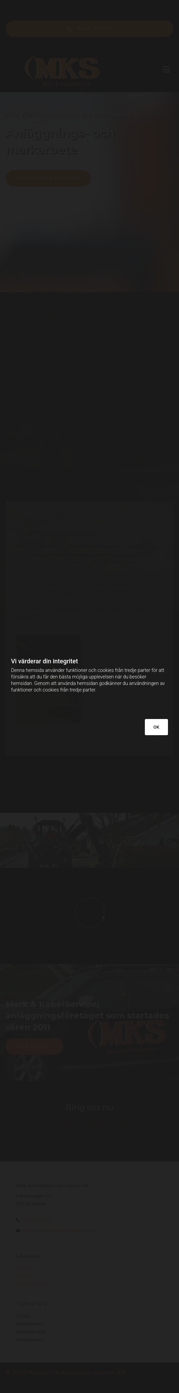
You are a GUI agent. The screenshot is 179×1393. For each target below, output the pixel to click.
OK (156, 727)
